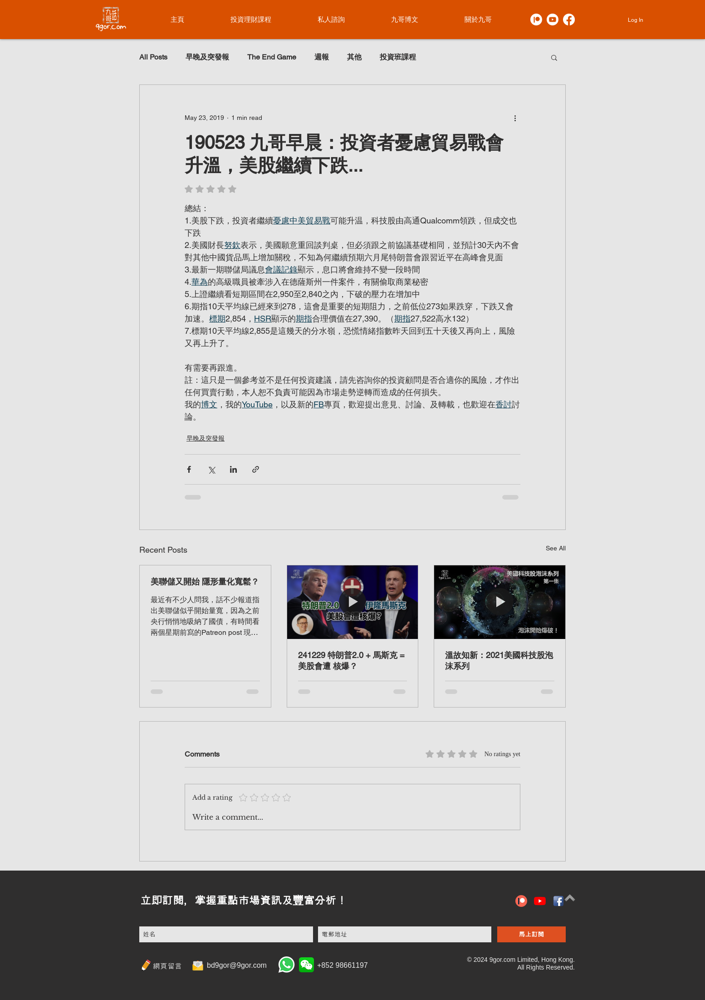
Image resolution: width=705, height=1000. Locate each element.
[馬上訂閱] (531, 934)
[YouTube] (540, 901)
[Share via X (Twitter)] (211, 469)
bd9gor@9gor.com (237, 965)
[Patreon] (536, 19)
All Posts (153, 57)
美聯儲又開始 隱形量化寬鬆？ (205, 581)
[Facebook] (569, 19)
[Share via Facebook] (189, 469)
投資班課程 (398, 57)
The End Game (271, 57)
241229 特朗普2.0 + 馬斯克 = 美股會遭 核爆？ (351, 660)
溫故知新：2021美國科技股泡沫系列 (499, 660)
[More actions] (514, 117)
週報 (321, 57)
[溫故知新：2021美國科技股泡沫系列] (499, 602)
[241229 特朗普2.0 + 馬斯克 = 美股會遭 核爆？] (352, 602)
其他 (354, 57)
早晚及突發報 (207, 57)
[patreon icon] (521, 901)
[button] (554, 57)
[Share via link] (255, 469)
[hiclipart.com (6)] (558, 901)
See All (556, 548)
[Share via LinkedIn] (233, 469)
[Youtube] (552, 19)
